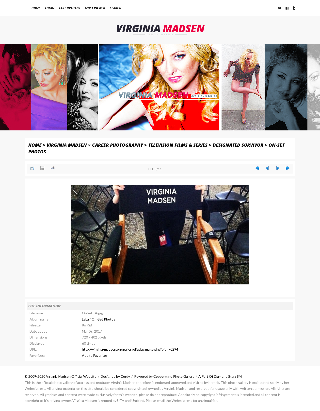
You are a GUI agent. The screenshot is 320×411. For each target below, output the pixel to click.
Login (49, 8)
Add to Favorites (95, 355)
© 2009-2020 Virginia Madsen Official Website (60, 377)
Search (115, 8)
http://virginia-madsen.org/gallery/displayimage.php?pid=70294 (130, 349)
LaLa (85, 319)
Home (36, 8)
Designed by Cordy (115, 377)
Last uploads (69, 8)
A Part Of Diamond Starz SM (220, 377)
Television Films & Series (178, 145)
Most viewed (95, 8)
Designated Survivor (238, 145)
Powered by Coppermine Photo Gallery (164, 377)
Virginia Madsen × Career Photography (95, 145)
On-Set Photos (103, 319)
